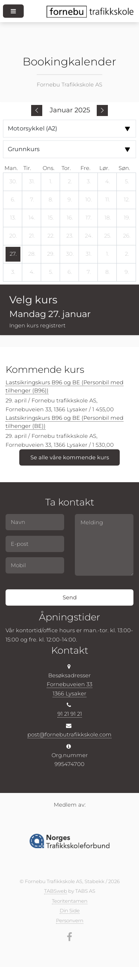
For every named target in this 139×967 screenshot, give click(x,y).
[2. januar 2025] (70, 182)
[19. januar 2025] (127, 218)
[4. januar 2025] (107, 182)
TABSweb (55, 891)
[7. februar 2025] (88, 272)
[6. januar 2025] (13, 200)
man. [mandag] (11, 168)
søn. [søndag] (124, 168)
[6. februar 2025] (70, 272)
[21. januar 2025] (32, 236)
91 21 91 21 (69, 714)
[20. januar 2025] (13, 236)
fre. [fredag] (85, 168)
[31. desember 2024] (32, 182)
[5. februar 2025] (51, 272)
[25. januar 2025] (107, 236)
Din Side (70, 910)
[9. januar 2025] (70, 200)
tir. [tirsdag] (27, 168)
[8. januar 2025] (51, 200)
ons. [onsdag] (48, 168)
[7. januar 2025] (32, 200)
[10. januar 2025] (88, 200)
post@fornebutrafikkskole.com (69, 734)
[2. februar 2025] (127, 254)
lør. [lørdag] (104, 168)
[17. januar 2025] (88, 218)
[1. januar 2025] (51, 182)
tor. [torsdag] (66, 168)
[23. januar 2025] (70, 236)
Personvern (69, 920)
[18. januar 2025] (107, 218)
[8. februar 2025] (107, 272)
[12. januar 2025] (127, 200)
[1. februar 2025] (107, 254)
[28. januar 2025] (32, 254)
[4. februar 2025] (32, 272)
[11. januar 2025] (107, 200)
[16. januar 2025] (70, 218)
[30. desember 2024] (13, 182)
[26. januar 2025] (127, 236)
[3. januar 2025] (88, 182)
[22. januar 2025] (51, 236)
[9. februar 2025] (127, 272)
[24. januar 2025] (88, 236)
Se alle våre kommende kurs (69, 457)
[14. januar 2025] (32, 218)
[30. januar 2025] (70, 254)
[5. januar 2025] (127, 182)
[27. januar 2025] (13, 254)
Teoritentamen (69, 901)
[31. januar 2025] (88, 254)
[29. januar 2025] (51, 254)
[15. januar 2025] (51, 218)
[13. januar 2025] (13, 218)
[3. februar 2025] (13, 272)
